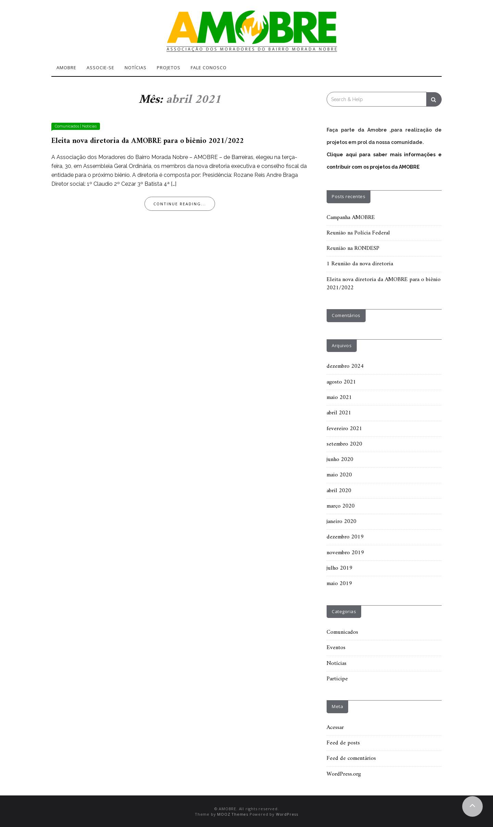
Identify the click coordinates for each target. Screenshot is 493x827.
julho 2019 (339, 568)
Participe (337, 679)
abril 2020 (339, 491)
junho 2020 (340, 459)
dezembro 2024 (345, 366)
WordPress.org (344, 774)
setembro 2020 (344, 444)
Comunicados (67, 126)
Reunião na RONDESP (353, 248)
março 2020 (341, 506)
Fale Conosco (209, 67)
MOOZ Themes (232, 814)
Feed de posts (343, 743)
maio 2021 (339, 397)
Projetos (168, 67)
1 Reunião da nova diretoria (360, 264)
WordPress (287, 814)
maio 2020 (339, 475)
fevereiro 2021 (344, 429)
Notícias (136, 67)
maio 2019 (339, 584)
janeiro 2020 (341, 521)
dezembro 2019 (345, 537)
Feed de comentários (351, 758)
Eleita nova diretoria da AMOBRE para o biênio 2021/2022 (147, 141)
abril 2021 (339, 413)
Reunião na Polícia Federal (358, 233)
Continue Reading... (179, 203)
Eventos (336, 648)
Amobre (66, 67)
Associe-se (100, 67)
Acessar (335, 727)
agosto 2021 (341, 382)
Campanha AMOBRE (351, 217)
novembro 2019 (345, 553)
